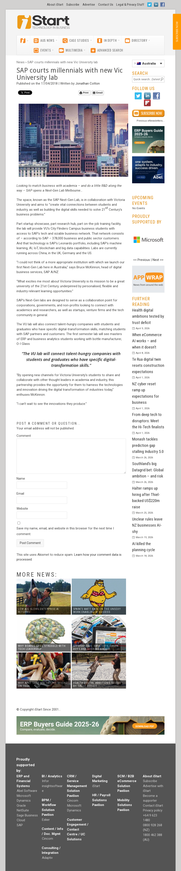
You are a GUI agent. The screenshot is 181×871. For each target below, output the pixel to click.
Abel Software (27, 791)
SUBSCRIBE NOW (177, 32)
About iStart (55, 5)
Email (98, 92)
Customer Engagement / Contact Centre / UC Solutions (77, 829)
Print (84, 92)
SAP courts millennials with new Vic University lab (62, 62)
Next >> (158, 260)
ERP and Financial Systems (23, 781)
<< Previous (141, 260)
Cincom (47, 839)
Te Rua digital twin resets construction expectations (148, 365)
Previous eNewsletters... (150, 120)
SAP (20, 825)
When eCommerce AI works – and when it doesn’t (147, 341)
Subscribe (72, 5)
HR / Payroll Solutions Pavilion (101, 800)
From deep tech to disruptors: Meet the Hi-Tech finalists (148, 420)
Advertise (89, 5)
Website (22, 509)
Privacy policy (152, 810)
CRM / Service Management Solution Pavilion (77, 786)
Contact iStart (153, 806)
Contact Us (105, 5)
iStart (96, 786)
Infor (45, 781)
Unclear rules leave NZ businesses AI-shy (147, 525)
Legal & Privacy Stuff (130, 5)
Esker (46, 820)
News (21, 62)
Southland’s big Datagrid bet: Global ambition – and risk (148, 470)
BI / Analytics (52, 776)
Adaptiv (47, 858)
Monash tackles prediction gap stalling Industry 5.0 (148, 445)
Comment (24, 436)
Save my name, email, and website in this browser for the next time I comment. (65, 531)
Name (21, 479)
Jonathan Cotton (87, 83)
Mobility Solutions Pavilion (124, 805)
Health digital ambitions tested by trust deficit (148, 316)
